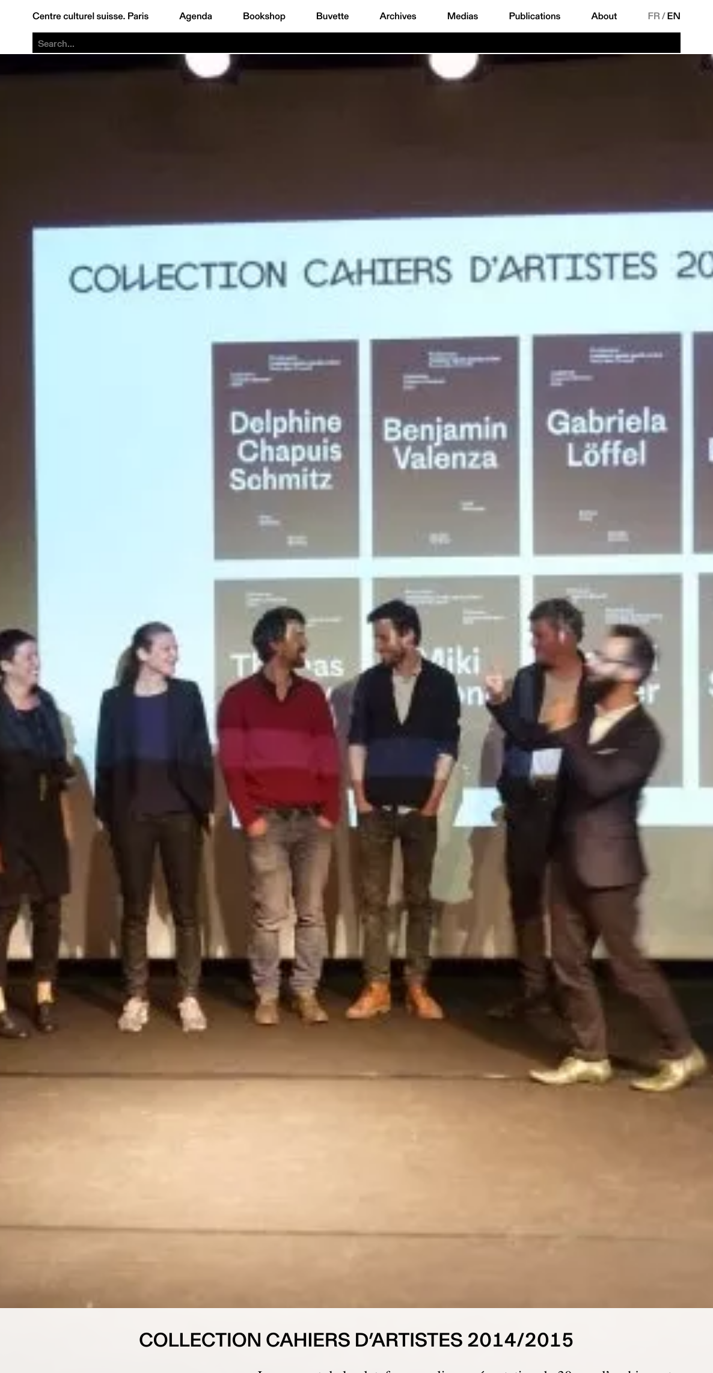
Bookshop (264, 16)
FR (653, 16)
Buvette (332, 16)
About (604, 16)
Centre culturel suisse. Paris (90, 16)
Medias (463, 16)
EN (674, 16)
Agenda (195, 16)
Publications (534, 16)
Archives (397, 16)
